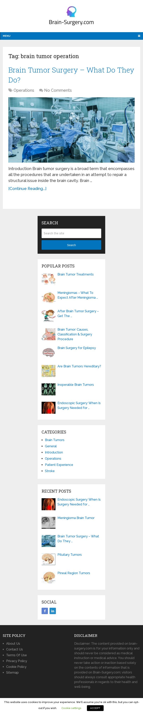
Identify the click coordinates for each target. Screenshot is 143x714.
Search (71, 246)
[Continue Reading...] (27, 190)
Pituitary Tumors (69, 556)
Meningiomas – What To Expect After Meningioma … (77, 296)
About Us (13, 645)
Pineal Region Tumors (73, 574)
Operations (24, 91)
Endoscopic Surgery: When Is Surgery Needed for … (79, 407)
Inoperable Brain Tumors (75, 386)
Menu (6, 36)
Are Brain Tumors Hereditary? (79, 368)
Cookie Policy (16, 668)
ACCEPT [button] (95, 708)
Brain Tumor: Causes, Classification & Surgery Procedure (74, 335)
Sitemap (12, 674)
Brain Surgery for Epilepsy (76, 349)
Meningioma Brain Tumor (75, 519)
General (51, 447)
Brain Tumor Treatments (75, 276)
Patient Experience (59, 466)
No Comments (58, 91)
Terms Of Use (16, 656)
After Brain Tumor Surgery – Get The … (78, 315)
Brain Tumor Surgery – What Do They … (78, 540)
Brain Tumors (54, 441)
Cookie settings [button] (71, 708)
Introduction (54, 454)
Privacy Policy (16, 662)
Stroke (50, 472)
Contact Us (14, 650)
